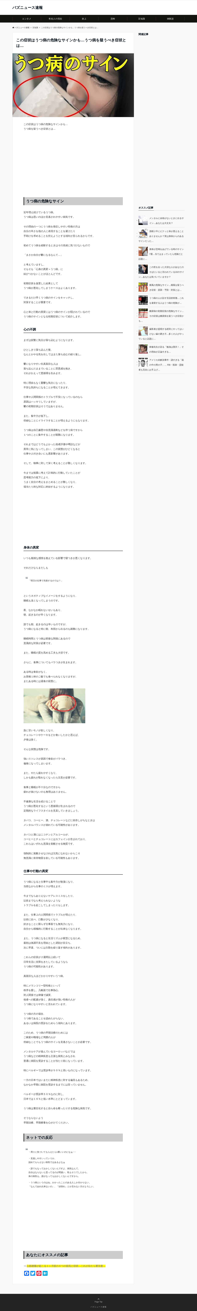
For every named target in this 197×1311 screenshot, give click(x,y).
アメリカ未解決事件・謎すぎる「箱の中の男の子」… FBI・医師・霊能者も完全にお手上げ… (161, 365)
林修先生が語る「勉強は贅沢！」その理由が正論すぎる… (166, 349)
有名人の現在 (55, 18)
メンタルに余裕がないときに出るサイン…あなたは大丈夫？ (166, 220)
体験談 (170, 18)
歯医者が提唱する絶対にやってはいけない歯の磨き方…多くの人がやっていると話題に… (161, 334)
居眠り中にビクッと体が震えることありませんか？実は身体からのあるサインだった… (161, 236)
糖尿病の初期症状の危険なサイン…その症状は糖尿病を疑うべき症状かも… (161, 316)
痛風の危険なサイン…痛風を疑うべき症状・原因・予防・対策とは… (166, 287)
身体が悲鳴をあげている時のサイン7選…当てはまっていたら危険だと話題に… (161, 254)
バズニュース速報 (27, 8)
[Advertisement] (73, 167)
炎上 (84, 18)
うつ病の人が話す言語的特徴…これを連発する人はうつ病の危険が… (166, 300)
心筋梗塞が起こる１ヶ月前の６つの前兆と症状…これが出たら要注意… (66, 1266)
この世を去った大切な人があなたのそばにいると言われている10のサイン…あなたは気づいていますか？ (161, 272)
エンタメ (26, 18)
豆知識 (141, 18)
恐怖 (113, 18)
